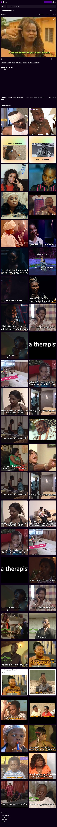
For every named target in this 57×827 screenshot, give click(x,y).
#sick (13, 62)
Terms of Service (5, 815)
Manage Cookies (4, 823)
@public (4, 14)
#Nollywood (36, 62)
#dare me (30, 62)
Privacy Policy (4, 819)
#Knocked (4, 62)
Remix (21, 59)
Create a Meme (48, 2)
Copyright (3, 821)
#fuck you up (18, 62)
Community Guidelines (6, 817)
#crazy (9, 62)
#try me (25, 62)
